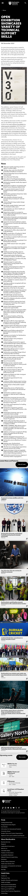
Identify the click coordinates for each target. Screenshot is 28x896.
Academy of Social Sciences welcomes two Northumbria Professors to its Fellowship (14, 268)
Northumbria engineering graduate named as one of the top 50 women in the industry (15, 409)
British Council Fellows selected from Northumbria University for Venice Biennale (13, 332)
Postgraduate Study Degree (8, 824)
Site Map (3, 869)
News (4, 10)
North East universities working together (14, 355)
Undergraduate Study (6, 822)
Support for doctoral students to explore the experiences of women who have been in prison (15, 223)
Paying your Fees (5, 878)
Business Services (5, 842)
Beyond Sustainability (9, 361)
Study (3, 820)
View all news (22, 464)
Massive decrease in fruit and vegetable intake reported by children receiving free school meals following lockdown (14, 452)
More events (22, 757)
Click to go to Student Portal (8, 886)
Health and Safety (5, 882)
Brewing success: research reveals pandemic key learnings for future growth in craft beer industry (14, 364)
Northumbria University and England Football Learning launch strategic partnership (11, 535)
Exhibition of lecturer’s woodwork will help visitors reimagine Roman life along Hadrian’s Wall (15, 433)
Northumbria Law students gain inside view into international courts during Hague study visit (14, 675)
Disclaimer (4, 859)
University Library (5, 831)
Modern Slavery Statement (8, 861)
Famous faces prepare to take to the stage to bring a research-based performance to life (13, 371)
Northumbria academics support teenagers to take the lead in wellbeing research (14, 394)
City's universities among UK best (12, 367)
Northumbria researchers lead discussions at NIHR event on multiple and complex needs (15, 248)
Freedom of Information (7, 852)
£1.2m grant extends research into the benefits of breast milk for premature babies (13, 191)
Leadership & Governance (7, 846)
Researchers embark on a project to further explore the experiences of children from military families (15, 214)
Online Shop (4, 893)
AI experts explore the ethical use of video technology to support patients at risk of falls (15, 327)
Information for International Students (11, 829)
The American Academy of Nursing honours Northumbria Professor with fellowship (13, 318)
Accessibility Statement (7, 855)
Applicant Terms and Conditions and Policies (12, 835)
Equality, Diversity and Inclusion (9, 880)
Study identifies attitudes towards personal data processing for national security (13, 199)
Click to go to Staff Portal (7, 889)
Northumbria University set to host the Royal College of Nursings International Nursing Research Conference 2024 (14, 273)
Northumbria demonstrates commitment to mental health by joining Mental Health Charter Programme (14, 417)
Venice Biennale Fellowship (10, 177)
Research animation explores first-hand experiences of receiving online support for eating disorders (14, 303)
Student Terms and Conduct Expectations (12, 833)
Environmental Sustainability (8, 884)
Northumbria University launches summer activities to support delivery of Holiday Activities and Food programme (15, 291)
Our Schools (4, 827)
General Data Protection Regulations (10, 891)
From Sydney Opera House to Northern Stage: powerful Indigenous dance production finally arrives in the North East (13, 712)
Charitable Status (5, 850)
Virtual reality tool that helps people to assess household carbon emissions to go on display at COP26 (15, 422)
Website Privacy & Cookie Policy (9, 857)
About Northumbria (8, 839)
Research (3, 844)
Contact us (4, 876)
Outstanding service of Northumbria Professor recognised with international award (14, 389)
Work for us (4, 848)
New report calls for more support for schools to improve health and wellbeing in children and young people (14, 322)
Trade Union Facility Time (7, 863)
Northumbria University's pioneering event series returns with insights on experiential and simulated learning (15, 219)
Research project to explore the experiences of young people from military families (12, 263)
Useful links (5, 873)
